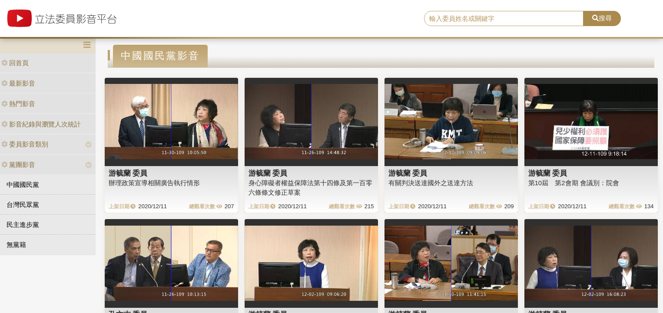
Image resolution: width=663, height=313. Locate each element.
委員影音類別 (24, 144)
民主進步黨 (23, 224)
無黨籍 (16, 244)
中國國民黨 (23, 184)
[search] (503, 19)
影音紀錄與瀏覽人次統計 (41, 124)
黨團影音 (18, 164)
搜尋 (602, 18)
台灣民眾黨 (23, 204)
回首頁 (15, 63)
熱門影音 (18, 103)
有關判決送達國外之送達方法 (430, 182)
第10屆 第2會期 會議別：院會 (573, 182)
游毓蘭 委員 (128, 173)
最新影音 (18, 83)
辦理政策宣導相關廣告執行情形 (154, 182)
